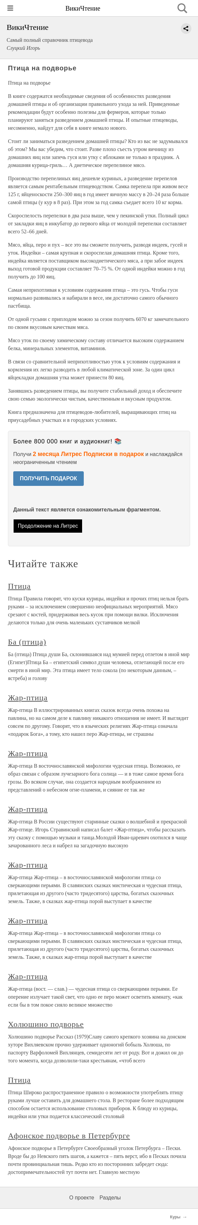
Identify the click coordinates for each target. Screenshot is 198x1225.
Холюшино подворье (46, 1024)
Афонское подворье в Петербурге (69, 1135)
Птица (19, 586)
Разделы (110, 1197)
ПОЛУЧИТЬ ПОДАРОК (48, 478)
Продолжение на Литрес (48, 526)
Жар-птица (28, 697)
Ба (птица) (27, 642)
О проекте (81, 1197)
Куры (175, 1217)
